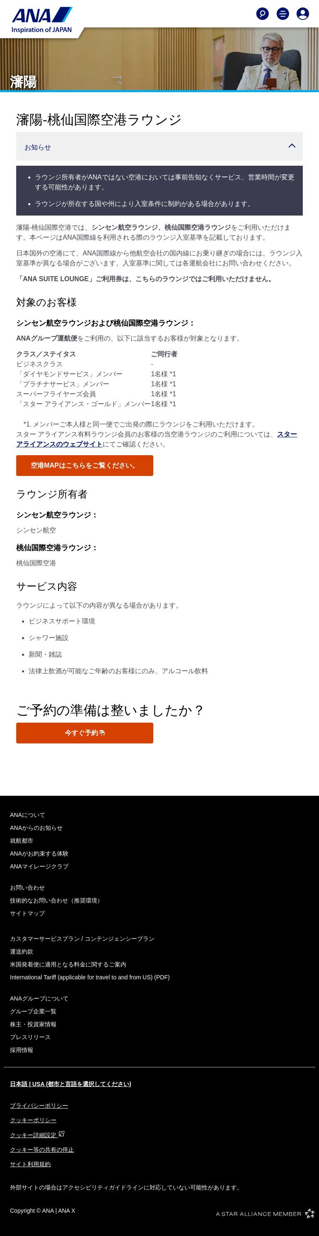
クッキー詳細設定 (37, 1135)
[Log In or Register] (303, 13)
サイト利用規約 (30, 1164)
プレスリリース (30, 1037)
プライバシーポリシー (39, 1105)
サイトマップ (27, 913)
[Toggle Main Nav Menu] (283, 13)
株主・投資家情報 (33, 1024)
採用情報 (21, 1050)
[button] (159, 146)
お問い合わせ (27, 887)
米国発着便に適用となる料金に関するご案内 (68, 964)
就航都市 (21, 840)
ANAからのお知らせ (36, 827)
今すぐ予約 (85, 732)
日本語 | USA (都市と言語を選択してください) (70, 1084)
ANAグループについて (39, 998)
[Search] (262, 13)
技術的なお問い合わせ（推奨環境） (56, 900)
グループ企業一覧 (33, 1011)
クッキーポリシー (33, 1120)
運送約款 (21, 951)
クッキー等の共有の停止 (42, 1149)
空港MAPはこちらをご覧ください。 (85, 465)
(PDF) (90, 977)
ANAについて (27, 815)
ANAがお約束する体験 (39, 853)
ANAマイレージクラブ (39, 866)
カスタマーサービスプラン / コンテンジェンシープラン (82, 938)
